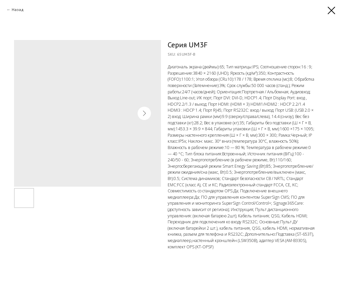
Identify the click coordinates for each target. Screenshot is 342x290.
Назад (18, 9)
